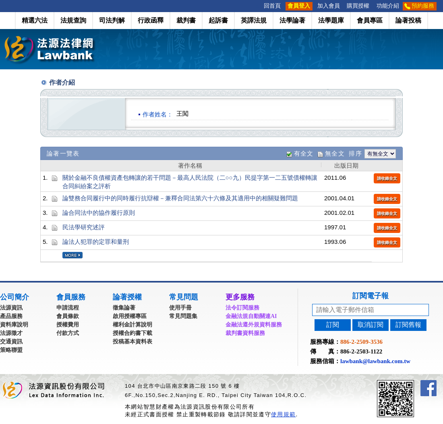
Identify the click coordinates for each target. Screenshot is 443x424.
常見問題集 (183, 316)
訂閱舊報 (408, 324)
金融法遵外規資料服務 (254, 325)
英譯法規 (254, 20)
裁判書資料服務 (245, 333)
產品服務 (11, 316)
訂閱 (332, 324)
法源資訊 (11, 308)
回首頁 (272, 6)
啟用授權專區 (130, 316)
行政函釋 (151, 20)
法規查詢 (73, 20)
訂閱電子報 (370, 296)
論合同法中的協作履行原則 (98, 212)
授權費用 (67, 325)
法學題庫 (331, 20)
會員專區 (370, 20)
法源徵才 (11, 333)
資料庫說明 (14, 325)
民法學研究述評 (83, 227)
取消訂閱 (370, 324)
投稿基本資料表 (132, 342)
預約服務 (423, 6)
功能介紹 (388, 6)
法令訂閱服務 (242, 308)
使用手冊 (180, 308)
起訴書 (218, 20)
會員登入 (299, 6)
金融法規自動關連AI (251, 316)
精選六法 (35, 20)
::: (257, 6)
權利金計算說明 (132, 325)
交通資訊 (11, 342)
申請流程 (67, 308)
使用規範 (283, 414)
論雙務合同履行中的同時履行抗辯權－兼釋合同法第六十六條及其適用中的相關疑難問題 (180, 198)
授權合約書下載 (132, 333)
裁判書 (186, 20)
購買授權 (358, 6)
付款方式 (67, 333)
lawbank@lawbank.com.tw (375, 361)
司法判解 (112, 20)
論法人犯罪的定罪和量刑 (95, 241)
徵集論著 (124, 308)
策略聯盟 (11, 350)
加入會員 (328, 6)
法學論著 (292, 20)
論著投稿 (408, 20)
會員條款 (67, 316)
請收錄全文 (387, 178)
